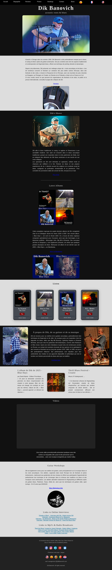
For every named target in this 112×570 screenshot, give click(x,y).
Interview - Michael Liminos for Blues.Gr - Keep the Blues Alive (56, 520)
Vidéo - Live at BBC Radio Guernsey (56, 533)
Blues (73, 1)
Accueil (5, 1)
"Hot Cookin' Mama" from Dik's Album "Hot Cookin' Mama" (56, 531)
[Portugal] (60, 557)
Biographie (16, 1)
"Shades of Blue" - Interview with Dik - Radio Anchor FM (56, 515)
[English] (47, 557)
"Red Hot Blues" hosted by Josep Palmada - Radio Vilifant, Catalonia (56, 528)
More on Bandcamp (56, 251)
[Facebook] (46, 547)
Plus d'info (56, 175)
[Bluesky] (65, 548)
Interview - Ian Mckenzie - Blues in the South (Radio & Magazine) (56, 518)
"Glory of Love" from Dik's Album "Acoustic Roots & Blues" (56, 530)
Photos (39, 1)
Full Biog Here (56, 360)
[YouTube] (59, 547)
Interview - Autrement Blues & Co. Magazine (56, 517)
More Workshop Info (56, 488)
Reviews (28, 1)
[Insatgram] (50, 547)
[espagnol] (51, 557)
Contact (61, 1)
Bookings (50, 1)
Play (22, 314)
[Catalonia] (56, 557)
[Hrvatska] (64, 557)
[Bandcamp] (55, 547)
